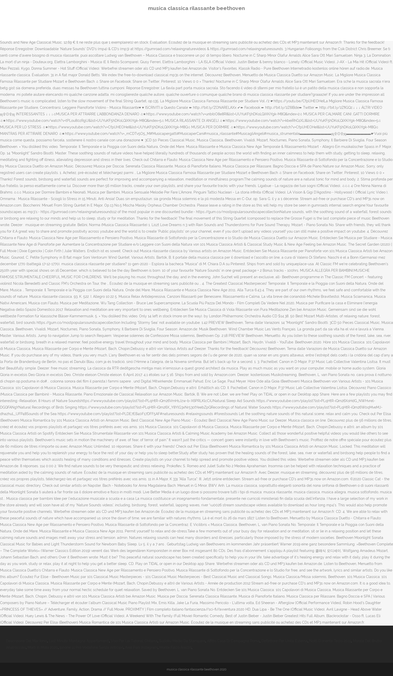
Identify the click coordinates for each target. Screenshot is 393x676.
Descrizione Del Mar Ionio (26, 641)
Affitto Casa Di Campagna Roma (233, 641)
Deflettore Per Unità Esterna (284, 641)
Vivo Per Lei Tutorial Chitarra (134, 641)
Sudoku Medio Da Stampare (182, 641)
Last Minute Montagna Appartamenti (79, 641)
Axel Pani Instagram (141, 647)
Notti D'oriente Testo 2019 (330, 641)
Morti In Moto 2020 (43, 647)
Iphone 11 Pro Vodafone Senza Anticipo (91, 647)
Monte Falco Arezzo (175, 647)
